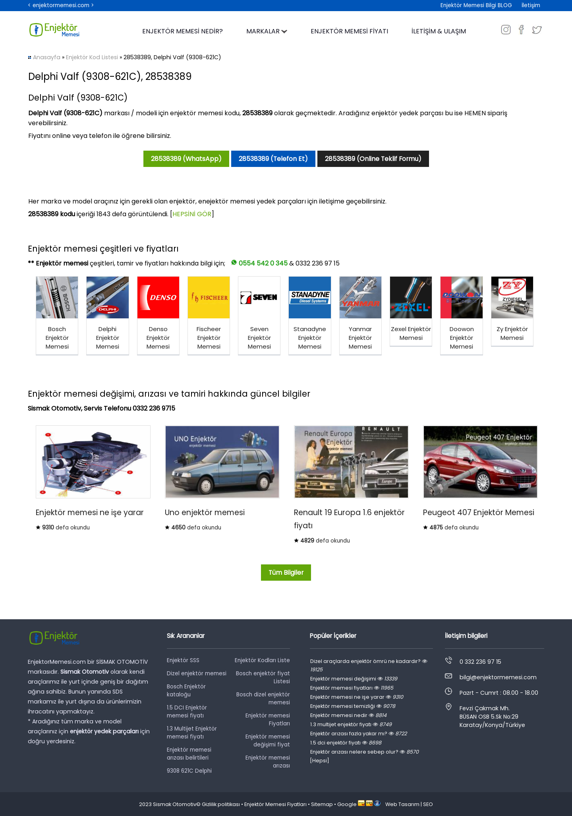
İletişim (531, 5)
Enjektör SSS (183, 660)
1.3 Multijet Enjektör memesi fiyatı (192, 732)
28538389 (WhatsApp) (186, 158)
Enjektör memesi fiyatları (351, 687)
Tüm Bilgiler (286, 572)
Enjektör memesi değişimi (353, 678)
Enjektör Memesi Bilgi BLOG (476, 5)
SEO (428, 804)
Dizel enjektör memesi (196, 673)
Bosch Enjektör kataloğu (186, 690)
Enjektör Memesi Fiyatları (275, 804)
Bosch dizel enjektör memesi (263, 698)
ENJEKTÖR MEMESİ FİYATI (349, 31)
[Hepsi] (319, 760)
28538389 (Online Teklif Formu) (373, 158)
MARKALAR (266, 31)
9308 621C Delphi (189, 771)
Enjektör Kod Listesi (92, 57)
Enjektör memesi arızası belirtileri (189, 754)
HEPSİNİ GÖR (191, 214)
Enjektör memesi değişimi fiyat (267, 740)
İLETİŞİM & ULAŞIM (439, 31)
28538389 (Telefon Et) (273, 158)
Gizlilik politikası (221, 804)
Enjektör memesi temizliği (352, 706)
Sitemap (322, 804)
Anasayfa (46, 57)
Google (347, 804)
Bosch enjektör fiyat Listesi (263, 677)
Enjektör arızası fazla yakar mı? (358, 733)
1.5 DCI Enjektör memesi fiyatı (187, 711)
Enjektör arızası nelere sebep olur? (364, 751)
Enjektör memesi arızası (267, 761)
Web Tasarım (402, 804)
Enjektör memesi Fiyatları (267, 719)
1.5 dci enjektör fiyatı (345, 742)
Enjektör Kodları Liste (262, 660)
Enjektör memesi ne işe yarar (356, 697)
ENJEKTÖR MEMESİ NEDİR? (182, 31)
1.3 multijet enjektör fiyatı (351, 724)
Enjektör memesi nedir (348, 715)
